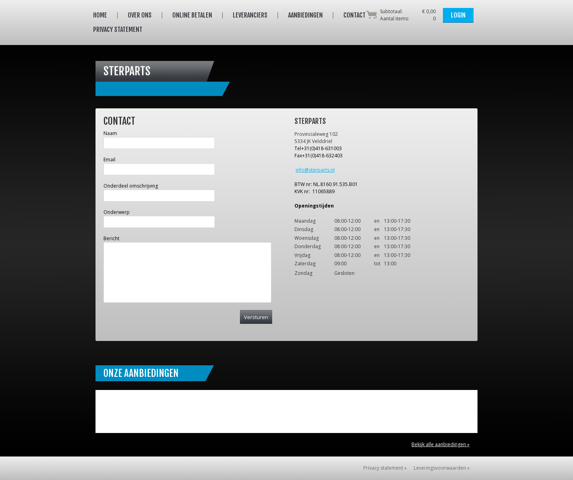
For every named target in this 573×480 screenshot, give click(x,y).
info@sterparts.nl (315, 170)
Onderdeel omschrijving (130, 185)
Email (109, 159)
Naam (110, 133)
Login (458, 15)
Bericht (111, 238)
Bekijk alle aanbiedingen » (440, 444)
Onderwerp (116, 212)
